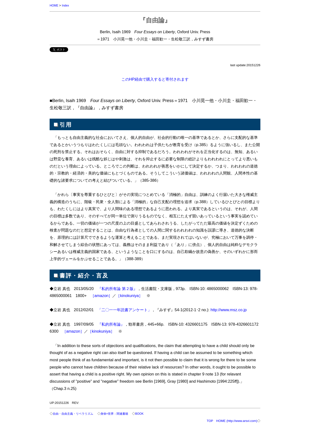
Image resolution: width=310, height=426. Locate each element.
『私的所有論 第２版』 (117, 288)
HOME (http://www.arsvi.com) (236, 420)
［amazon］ (101, 295)
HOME (54, 5)
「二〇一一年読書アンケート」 (125, 309)
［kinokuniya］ (129, 295)
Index (66, 5)
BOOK (145, 413)
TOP (210, 420)
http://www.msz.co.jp (229, 309)
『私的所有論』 (111, 324)
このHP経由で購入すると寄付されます (155, 79)
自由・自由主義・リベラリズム (75, 413)
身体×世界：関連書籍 (119, 413)
